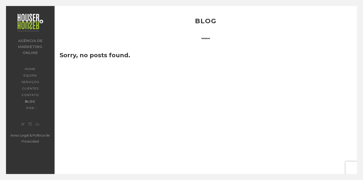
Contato (30, 95)
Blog (30, 101)
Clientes (30, 88)
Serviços (30, 82)
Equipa (30, 75)
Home (30, 69)
